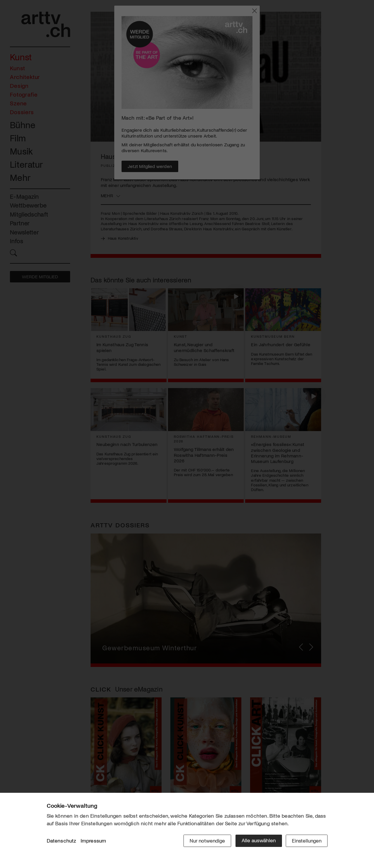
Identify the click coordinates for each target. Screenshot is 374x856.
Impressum (93, 841)
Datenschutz (61, 841)
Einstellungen (306, 840)
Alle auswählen (257, 840)
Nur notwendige (205, 840)
